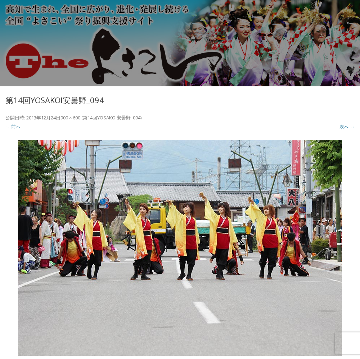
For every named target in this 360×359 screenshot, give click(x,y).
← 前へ (13, 126)
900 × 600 (70, 117)
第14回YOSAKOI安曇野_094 (111, 117)
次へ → (347, 126)
